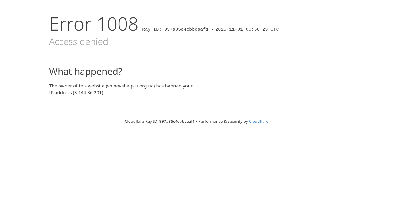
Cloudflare (258, 121)
